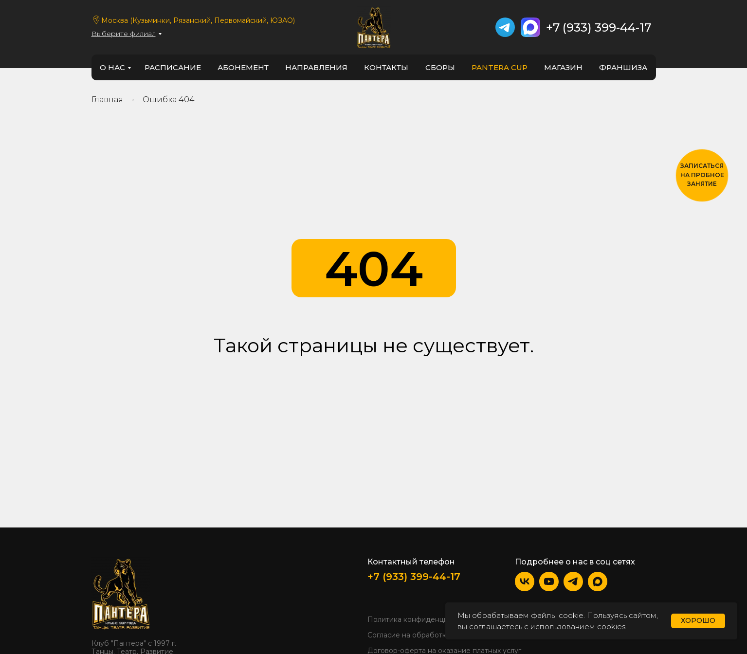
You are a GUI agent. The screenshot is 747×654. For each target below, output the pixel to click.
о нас (112, 67)
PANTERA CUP (500, 67)
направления (316, 67)
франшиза (623, 67)
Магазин (563, 67)
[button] (702, 175)
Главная (107, 99)
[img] (120, 593)
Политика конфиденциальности (423, 619)
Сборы (440, 67)
